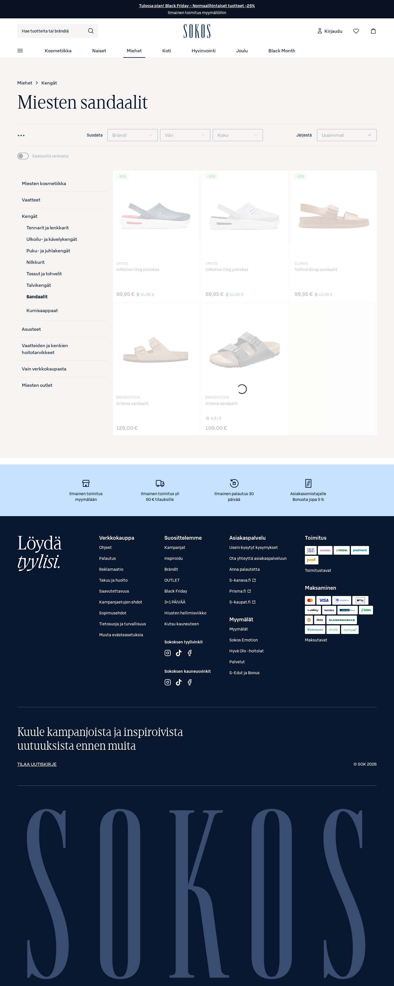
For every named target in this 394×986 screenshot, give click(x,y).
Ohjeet (105, 547)
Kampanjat (174, 547)
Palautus (107, 558)
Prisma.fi (243, 592)
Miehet (134, 50)
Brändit (171, 569)
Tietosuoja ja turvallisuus (122, 623)
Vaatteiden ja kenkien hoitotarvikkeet (45, 349)
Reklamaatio (111, 569)
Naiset (99, 50)
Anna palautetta (244, 569)
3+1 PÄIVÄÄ (174, 602)
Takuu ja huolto (113, 580)
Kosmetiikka (58, 50)
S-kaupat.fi (243, 603)
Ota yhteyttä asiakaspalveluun (258, 558)
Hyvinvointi (204, 50)
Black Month (281, 50)
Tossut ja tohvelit (44, 273)
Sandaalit (37, 296)
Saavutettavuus (114, 591)
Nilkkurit (35, 262)
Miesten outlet (37, 385)
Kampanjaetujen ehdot (120, 602)
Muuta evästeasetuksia (121, 634)
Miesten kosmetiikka (44, 183)
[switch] (42, 156)
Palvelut (237, 661)
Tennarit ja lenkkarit (47, 227)
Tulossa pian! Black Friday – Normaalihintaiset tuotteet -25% (197, 5)
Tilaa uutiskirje (37, 764)
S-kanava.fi (243, 581)
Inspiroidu (173, 558)
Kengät (49, 83)
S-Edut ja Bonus (244, 672)
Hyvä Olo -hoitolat (246, 651)
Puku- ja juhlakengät (48, 250)
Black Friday (175, 591)
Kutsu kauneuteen (181, 623)
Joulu (242, 50)
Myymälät (238, 629)
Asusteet (31, 329)
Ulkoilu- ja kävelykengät (51, 239)
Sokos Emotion (243, 640)
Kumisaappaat (42, 310)
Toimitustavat (318, 570)
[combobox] (57, 31)
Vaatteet (31, 200)
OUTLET (172, 580)
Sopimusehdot (112, 613)
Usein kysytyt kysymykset (253, 547)
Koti (166, 50)
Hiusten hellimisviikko (185, 613)
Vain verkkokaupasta (44, 369)
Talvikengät (38, 285)
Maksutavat (316, 640)
